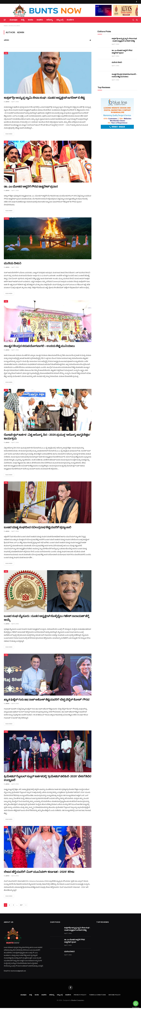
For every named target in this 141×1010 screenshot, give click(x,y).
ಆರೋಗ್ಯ (49, 20)
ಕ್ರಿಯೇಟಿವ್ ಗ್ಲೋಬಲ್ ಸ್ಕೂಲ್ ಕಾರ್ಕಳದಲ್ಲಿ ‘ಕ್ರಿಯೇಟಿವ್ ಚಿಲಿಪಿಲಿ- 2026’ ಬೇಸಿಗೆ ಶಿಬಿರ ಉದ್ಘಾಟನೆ (47, 779)
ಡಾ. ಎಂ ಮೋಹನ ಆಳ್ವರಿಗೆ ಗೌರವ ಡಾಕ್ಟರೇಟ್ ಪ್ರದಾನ (31, 186)
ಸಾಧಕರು (40, 20)
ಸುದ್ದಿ (22, 20)
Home (6, 25)
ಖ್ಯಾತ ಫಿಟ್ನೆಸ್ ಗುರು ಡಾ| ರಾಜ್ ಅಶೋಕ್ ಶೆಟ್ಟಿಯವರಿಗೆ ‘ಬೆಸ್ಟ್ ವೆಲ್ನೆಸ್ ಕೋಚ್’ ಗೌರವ (46, 700)
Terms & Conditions (98, 997)
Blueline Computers (77, 1002)
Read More (9, 134)
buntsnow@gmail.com (18, 973)
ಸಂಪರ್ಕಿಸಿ (70, 20)
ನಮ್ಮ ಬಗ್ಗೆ (59, 20)
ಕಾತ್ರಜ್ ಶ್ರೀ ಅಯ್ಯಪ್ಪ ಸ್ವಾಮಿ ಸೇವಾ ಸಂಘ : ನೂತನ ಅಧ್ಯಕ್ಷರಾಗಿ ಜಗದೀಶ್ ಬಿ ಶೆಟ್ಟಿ (44, 97)
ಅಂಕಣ (30, 20)
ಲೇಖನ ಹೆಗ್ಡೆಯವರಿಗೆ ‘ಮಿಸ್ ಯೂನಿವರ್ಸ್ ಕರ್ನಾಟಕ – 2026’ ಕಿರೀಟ (39, 873)
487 (21, 907)
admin (6, 40)
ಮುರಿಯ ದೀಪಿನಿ (12, 263)
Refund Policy (116, 997)
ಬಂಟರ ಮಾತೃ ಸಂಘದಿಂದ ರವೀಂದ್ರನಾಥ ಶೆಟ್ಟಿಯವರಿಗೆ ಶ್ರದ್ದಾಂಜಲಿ (37, 528)
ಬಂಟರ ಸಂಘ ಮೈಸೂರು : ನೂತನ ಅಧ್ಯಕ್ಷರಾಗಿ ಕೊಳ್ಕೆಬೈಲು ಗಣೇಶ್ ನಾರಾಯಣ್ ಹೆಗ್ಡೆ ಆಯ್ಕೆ (46, 619)
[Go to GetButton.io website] (135, 1007)
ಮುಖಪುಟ (13, 20)
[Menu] (5, 20)
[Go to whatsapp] (135, 1003)
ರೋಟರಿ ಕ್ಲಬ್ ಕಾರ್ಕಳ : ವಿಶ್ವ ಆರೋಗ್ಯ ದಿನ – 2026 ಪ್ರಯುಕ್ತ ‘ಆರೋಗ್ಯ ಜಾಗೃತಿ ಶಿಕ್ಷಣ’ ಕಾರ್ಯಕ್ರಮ (47, 437)
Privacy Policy (79, 997)
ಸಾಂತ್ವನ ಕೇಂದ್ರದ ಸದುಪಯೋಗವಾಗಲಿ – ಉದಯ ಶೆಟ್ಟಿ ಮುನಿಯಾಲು (39, 346)
